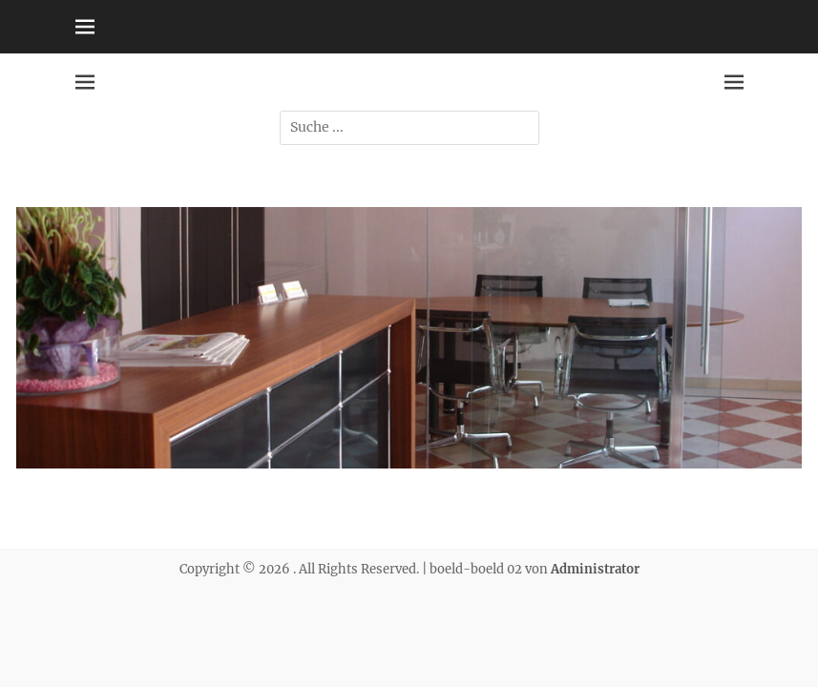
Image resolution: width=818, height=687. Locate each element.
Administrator (595, 569)
